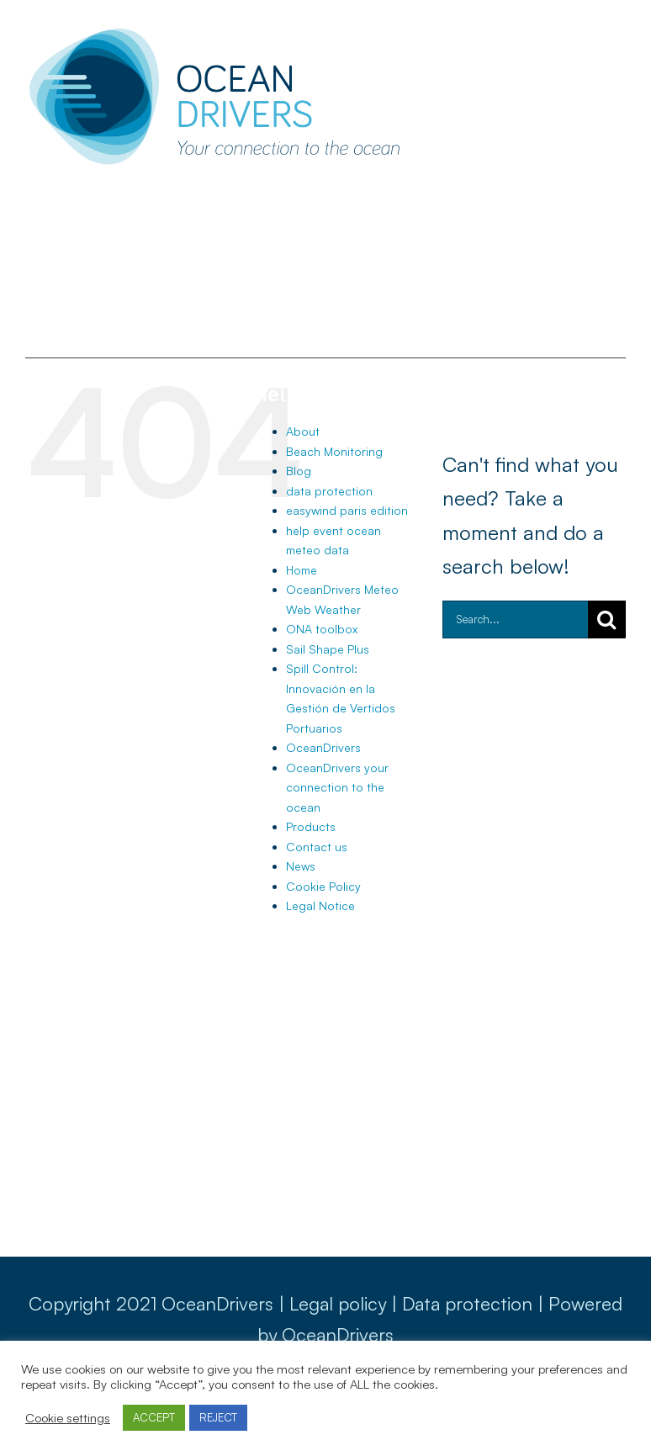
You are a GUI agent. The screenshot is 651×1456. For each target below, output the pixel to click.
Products (311, 826)
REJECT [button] (218, 1417)
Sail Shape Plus (327, 649)
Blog (298, 470)
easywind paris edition (347, 510)
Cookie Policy (323, 886)
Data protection (467, 1303)
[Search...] (515, 619)
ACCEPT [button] (154, 1417)
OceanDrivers (323, 747)
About (303, 431)
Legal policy (337, 1303)
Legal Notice (320, 905)
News (300, 866)
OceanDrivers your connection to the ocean (337, 787)
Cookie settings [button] (67, 1418)
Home (301, 570)
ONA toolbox (321, 629)
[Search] (607, 619)
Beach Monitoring (334, 451)
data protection (329, 491)
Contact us (316, 846)
